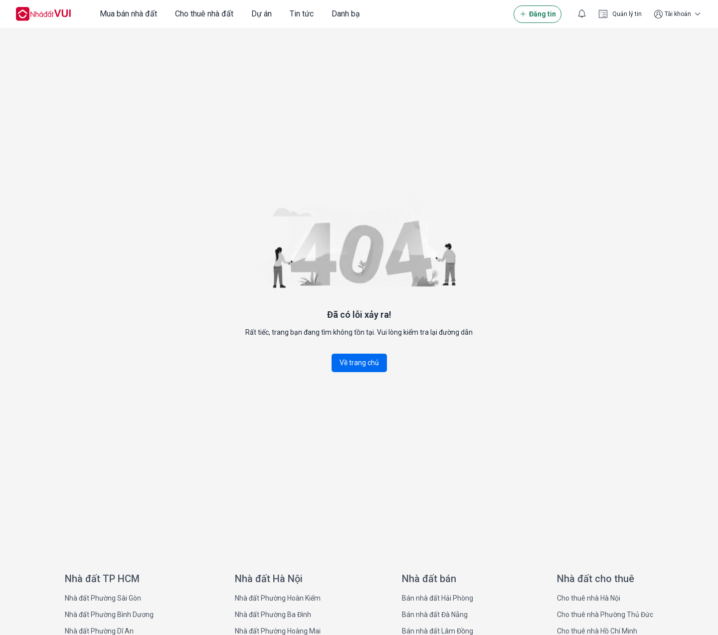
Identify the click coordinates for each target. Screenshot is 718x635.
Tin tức (302, 13)
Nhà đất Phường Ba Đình (273, 615)
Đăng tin (537, 14)
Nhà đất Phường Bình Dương (109, 615)
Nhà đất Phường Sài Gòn (103, 598)
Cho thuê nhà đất (204, 13)
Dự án (261, 13)
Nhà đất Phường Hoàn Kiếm (278, 598)
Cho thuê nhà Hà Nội (588, 598)
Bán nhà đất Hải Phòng (437, 598)
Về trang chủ (359, 363)
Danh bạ (346, 13)
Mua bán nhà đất (128, 13)
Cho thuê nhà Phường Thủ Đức (605, 615)
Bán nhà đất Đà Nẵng (435, 615)
